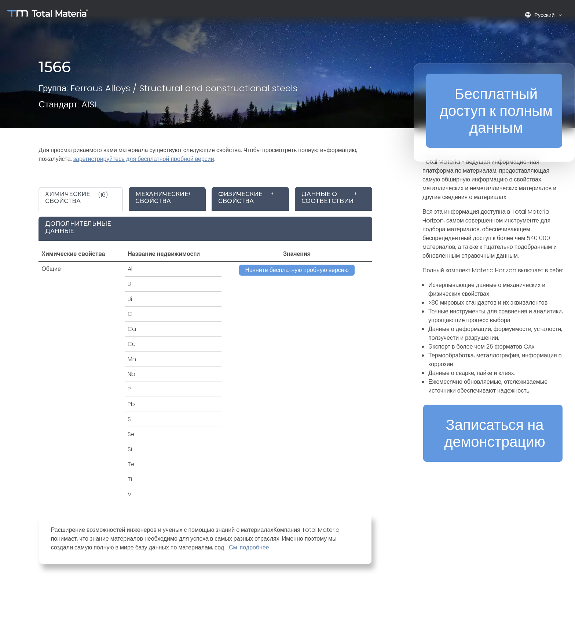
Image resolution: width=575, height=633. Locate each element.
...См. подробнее (247, 547)
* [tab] (163, 198)
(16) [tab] (76, 198)
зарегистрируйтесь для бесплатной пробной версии (143, 159)
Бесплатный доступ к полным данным (496, 111)
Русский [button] (540, 15)
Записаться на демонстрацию (494, 433)
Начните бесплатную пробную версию (296, 270)
